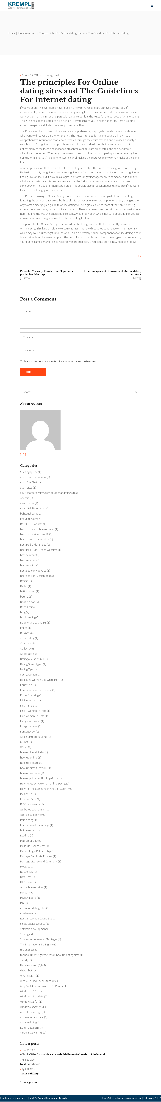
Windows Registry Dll (32, 1007)
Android (24, 498)
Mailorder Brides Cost (32, 846)
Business (25, 633)
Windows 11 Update (32, 997)
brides (23, 628)
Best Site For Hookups (33, 570)
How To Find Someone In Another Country (45, 789)
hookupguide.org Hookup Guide (39, 778)
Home (11, 33)
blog (22, 612)
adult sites (26, 487)
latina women (28, 830)
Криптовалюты (29, 1028)
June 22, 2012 (28, 1050)
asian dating (27, 503)
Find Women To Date (32, 716)
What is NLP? (27, 976)
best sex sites (28, 565)
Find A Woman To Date (33, 711)
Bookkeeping (28, 617)
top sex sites (27, 950)
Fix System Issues (30, 721)
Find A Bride (27, 706)
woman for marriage (32, 1017)
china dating (27, 638)
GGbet (24, 747)
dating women (28, 674)
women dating (28, 1023)
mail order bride (29, 841)
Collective (26, 648)
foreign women (29, 726)
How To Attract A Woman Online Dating (43, 784)
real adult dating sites (33, 908)
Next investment (30, 1064)
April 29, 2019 (28, 1060)
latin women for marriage (34, 825)
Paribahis (25, 893)
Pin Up (24, 903)
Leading (24, 836)
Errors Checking (29, 695)
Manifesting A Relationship (35, 851)
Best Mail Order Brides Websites (38, 550)
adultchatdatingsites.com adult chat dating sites (48, 493)
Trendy (24, 960)
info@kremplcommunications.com (123, 1098)
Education (26, 685)
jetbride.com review (31, 815)
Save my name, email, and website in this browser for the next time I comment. (60, 361)
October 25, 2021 (30, 75)
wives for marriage (30, 1012)
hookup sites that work (33, 768)
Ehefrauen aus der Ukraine (36, 690)
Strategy (25, 934)
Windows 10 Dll (29, 991)
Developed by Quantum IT (14, 1098)
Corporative (27, 654)
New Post (25, 877)
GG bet (24, 742)
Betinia (24, 581)
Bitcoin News (27, 602)
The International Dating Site (37, 945)
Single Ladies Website (32, 924)
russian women (29, 914)
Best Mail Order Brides (33, 545)
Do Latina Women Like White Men (39, 680)
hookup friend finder (32, 752)
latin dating (26, 820)
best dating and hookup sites (37, 529)
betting (24, 596)
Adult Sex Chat (28, 482)
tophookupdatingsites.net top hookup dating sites (49, 955)
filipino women (28, 700)
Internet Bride (28, 799)
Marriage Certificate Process (36, 856)
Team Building (29, 1074)
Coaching (25, 643)
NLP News (26, 882)
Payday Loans (28, 898)
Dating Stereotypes (31, 664)
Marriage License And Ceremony (38, 862)
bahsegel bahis (29, 513)
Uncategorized (26, 33)
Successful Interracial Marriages (38, 940)
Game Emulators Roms (33, 737)
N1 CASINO (26, 872)
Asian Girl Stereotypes (33, 508)
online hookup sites (31, 888)
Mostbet (25, 867)
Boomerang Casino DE (33, 622)
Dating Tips (26, 669)
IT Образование (30, 804)
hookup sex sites (30, 763)
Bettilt (23, 586)
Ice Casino (26, 794)
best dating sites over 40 (34, 534)
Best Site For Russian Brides (36, 576)
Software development (33, 929)
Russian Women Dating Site (36, 919)
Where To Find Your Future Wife (38, 981)
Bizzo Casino (27, 607)
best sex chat (28, 555)
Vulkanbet (26, 971)
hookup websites (30, 773)
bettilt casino (27, 591)
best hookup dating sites (34, 539)
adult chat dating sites (33, 477)
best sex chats (28, 560)
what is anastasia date (33, 181)
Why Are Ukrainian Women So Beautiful (43, 986)
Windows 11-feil (29, 1002)
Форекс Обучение (31, 1033)
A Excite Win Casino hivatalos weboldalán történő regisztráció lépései (62, 1054)
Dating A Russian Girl (32, 659)
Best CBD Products (31, 524)
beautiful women (30, 519)
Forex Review (27, 732)
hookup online (28, 758)
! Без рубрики (28, 472)
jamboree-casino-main (33, 810)
